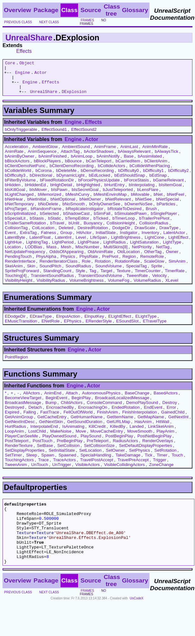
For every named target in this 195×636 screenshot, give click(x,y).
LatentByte (15, 244)
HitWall (163, 428)
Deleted (66, 234)
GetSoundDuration (84, 428)
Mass (52, 253)
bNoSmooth (73, 210)
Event (10, 239)
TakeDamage (128, 461)
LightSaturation (144, 248)
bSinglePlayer (164, 220)
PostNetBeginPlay (154, 442)
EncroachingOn (92, 414)
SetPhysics (139, 457)
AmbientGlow (45, 153)
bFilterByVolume (20, 186)
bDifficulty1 (153, 177)
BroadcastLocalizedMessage (122, 404)
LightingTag (37, 248)
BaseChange (137, 399)
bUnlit (74, 229)
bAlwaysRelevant (134, 158)
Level (81, 244)
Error (171, 414)
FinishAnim (107, 418)
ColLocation (43, 234)
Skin (31, 272)
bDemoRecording (97, 177)
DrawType (168, 234)
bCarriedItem (128, 167)
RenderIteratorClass (58, 267)
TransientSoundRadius (52, 282)
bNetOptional (62, 205)
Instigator (128, 239)
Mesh (66, 253)
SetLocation (90, 457)
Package (45, 10)
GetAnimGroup (19, 423)
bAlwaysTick (166, 158)
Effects (24, 51)
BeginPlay (81, 404)
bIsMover (38, 196)
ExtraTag (28, 239)
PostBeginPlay (119, 442)
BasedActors (166, 399)
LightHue (13, 248)
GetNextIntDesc (20, 428)
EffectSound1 (54, 136)
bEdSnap (158, 182)
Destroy (169, 409)
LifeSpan (98, 244)
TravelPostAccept (96, 466)
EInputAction (68, 323)
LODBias (33, 253)
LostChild (37, 437)
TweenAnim (16, 471)
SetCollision (68, 452)
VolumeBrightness (86, 287)
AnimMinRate (155, 153)
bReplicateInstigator (84, 215)
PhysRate (88, 263)
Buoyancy (92, 229)
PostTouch (43, 447)
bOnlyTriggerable (21, 136)
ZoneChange (161, 471)
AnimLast (129, 153)
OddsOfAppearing (66, 258)
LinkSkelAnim (161, 433)
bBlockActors (17, 167)
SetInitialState (62, 457)
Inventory (150, 239)
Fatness (48, 239)
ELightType (146, 323)
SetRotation (165, 457)
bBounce (73, 167)
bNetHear (14, 205)
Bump (51, 409)
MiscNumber (87, 253)
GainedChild (172, 418)
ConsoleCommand (104, 409)
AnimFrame (105, 153)
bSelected (49, 220)
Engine (22, 75)
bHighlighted (88, 191)
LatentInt (63, 244)
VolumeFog (118, 287)
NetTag (163, 253)
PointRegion (16, 363)
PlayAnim (165, 437)
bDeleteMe (66, 177)
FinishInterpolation (139, 418)
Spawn (47, 461)
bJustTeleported (118, 196)
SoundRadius (78, 272)
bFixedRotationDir (57, 186)
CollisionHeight (120, 229)
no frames (93, 21)
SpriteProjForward (22, 277)
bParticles (166, 210)
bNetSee (143, 205)
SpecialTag (136, 272)
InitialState (106, 239)
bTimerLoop (123, 225)
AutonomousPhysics (101, 399)
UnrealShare (28, 37)
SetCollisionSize (99, 452)
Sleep (31, 461)
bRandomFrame (46, 215)
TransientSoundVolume (100, 282)
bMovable (140, 201)
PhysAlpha (46, 263)
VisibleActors (87, 471)
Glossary (135, 10)
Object (26, 64)
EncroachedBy (60, 414)
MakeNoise (60, 437)
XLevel (171, 287)
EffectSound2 (84, 136)
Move (81, 437)
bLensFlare (147, 196)
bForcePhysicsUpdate (99, 186)
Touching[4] (15, 282)
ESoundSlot (127, 327)
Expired (12, 418)
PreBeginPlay (70, 447)
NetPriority (142, 253)
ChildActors (72, 409)
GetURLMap (118, 428)
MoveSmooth (139, 437)
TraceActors (64, 466)
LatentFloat (40, 244)
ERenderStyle (99, 327)
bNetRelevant (118, 205)
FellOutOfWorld (78, 418)
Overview (17, 10)
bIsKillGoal (15, 196)
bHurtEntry (114, 191)
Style (80, 277)
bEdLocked (99, 182)
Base (129, 162)
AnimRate (14, 158)
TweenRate (137, 282)
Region (129, 263)
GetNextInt (178, 423)
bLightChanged (19, 201)
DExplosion (74, 98)
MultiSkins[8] (116, 253)
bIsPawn (59, 196)
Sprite (156, 272)
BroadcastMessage (23, 409)
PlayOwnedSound (59, 442)
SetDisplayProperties (24, 457)
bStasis (37, 225)
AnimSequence (42, 158)
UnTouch (39, 471)
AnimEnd (52, 399)
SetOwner (115, 457)
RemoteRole (152, 263)
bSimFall (102, 220)
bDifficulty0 (128, 177)
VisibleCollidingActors (124, 471)
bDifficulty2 (178, 177)
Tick (148, 461)
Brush (151, 215)
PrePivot (110, 263)
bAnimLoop (81, 162)
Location (13, 253)
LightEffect (178, 244)
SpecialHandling (96, 461)
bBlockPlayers (47, 167)
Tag (92, 277)
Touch (177, 461)
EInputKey (94, 323)
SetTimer (13, 461)
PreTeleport (97, 447)
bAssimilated (150, 162)
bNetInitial (36, 205)
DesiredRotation (92, 234)
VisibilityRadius (51, 287)
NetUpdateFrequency (25, 258)
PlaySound (91, 442)
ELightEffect (119, 323)
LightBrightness (126, 244)
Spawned (67, 461)
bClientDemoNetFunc (25, 172)
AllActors (31, 399)
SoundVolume (108, 272)
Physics (68, 263)
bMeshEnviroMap (110, 201)
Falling (30, 418)
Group (66, 239)
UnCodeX (136, 617)
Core (10, 64)
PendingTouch (18, 263)
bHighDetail (61, 191)
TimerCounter (148, 277)
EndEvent (153, 414)
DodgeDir (121, 234)
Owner (172, 258)
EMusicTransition (21, 327)
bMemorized (49, 201)
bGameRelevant (168, 186)
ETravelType (154, 327)
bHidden (13, 191)
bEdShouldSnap (129, 182)
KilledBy (117, 433)
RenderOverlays (157, 447)
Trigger (159, 466)
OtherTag (153, 258)
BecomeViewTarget (23, 404)
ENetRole (50, 327)
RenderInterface (20, 267)
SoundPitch (50, 272)
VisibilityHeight (18, 287)
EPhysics (73, 327)
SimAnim (177, 267)
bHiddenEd (35, 191)
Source (90, 10)
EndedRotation (126, 414)
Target (106, 277)
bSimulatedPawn (131, 220)
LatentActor (174, 239)
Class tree (112, 10)
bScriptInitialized (20, 220)
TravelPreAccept (133, 466)
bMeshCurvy (78, 201)
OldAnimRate (100, 258)
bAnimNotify (108, 162)
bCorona (43, 177)
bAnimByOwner (19, 162)
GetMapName (151, 423)
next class (49, 22)
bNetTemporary (19, 210)
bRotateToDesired (125, 215)
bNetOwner (90, 205)
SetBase (45, 452)
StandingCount (57, 277)
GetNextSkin (51, 428)
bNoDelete (48, 210)
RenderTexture (18, 452)
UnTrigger (61, 471)
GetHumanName (87, 423)
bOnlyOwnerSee (104, 210)
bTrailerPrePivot (154, 225)
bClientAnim (155, 167)
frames (87, 20)
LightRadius (114, 248)
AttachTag (70, 158)
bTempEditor (77, 225)
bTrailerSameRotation (25, 229)
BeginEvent (56, 404)
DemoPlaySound (142, 409)
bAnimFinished (53, 162)
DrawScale (144, 234)
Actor (40, 75)
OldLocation (128, 258)
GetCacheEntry (51, 423)
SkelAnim (14, 272)
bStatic (54, 225)
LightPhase (88, 248)
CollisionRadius (154, 229)
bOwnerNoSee (138, 210)
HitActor (83, 239)
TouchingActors (19, 466)
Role (86, 267)
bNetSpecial (167, 205)
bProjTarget (15, 215)
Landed (137, 433)
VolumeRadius (147, 287)
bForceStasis (136, 186)
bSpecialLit (15, 225)
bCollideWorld (18, 177)
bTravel (57, 229)
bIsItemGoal (170, 191)
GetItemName (120, 423)
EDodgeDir (15, 323)
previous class (18, 22)
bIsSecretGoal (85, 196)
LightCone (154, 244)
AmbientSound (76, 153)
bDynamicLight (70, 182)
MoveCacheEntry (106, 437)
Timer (162, 461)
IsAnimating (73, 433)
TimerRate (174, 277)
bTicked (100, 225)
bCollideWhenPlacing (149, 172)
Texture (124, 277)
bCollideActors (111, 172)
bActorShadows (98, 158)
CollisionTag (16, 234)
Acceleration (16, 153)
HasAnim (143, 428)
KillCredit (97, 433)
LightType (172, 248)
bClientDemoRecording (72, 172)
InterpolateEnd (44, 433)
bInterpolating (142, 191)
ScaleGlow (154, 267)
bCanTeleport (98, 167)
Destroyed (14, 414)
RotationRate (127, 267)
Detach (35, 414)
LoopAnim (14, 437)
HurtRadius (15, 433)
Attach (72, 399)
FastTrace (49, 418)
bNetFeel (175, 201)
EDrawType (41, 323)
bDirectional (41, 182)
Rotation (103, 267)
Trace (43, 466)
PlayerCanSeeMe (21, 442)
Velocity (159, 282)
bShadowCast (76, 220)
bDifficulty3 (15, 182)
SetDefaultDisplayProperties (145, 452)
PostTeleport (16, 447)
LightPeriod (62, 248)
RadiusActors (125, 447)
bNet (158, 201)
